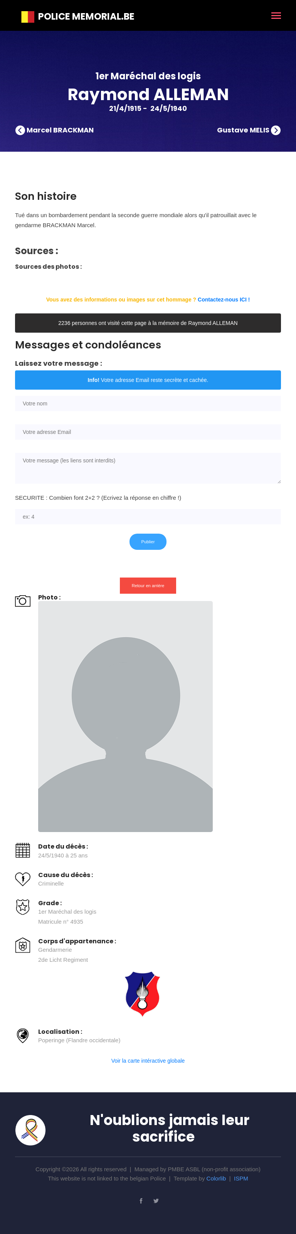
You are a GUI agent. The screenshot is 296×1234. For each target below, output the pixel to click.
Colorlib (216, 1178)
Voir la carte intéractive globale (148, 1061)
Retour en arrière (148, 585)
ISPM (241, 1178)
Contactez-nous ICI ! (224, 299)
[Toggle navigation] (276, 16)
